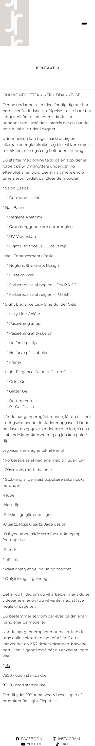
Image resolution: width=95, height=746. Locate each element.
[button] (84, 23)
